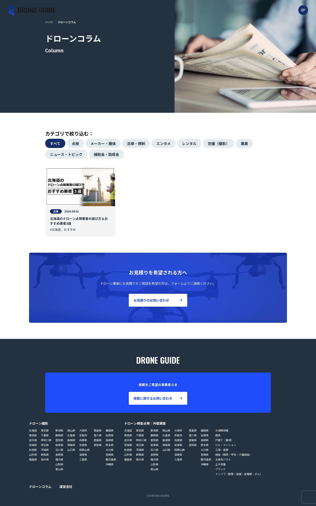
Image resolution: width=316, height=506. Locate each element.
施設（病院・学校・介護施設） (233, 454)
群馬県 (45, 454)
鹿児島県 (111, 459)
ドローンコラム (40, 486)
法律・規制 (136, 143)
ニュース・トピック (66, 154)
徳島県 (98, 430)
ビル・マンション (225, 445)
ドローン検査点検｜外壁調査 (145, 423)
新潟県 (59, 430)
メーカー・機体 (103, 143)
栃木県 (45, 459)
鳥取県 (71, 445)
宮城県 (33, 445)
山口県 (71, 450)
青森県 (33, 435)
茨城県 (45, 450)
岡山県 (71, 430)
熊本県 (109, 445)
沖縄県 (109, 464)
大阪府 (83, 430)
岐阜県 (59, 445)
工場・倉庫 (221, 450)
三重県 (83, 459)
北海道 (33, 430)
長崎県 (109, 440)
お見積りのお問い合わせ (151, 300)
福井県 (59, 459)
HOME (49, 22)
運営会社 (65, 486)
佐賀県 (109, 435)
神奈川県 (46, 440)
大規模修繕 (221, 430)
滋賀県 (83, 454)
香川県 (98, 435)
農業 (244, 143)
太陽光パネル (223, 459)
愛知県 (59, 440)
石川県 (59, 450)
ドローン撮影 (38, 423)
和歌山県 (84, 450)
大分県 (109, 450)
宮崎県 (109, 454)
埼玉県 (45, 445)
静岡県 (59, 435)
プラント (220, 469)
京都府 (83, 435)
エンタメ (163, 143)
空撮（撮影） (219, 143)
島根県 (71, 440)
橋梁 (217, 435)
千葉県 (45, 435)
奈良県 (83, 445)
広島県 (71, 435)
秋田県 (33, 450)
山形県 (33, 454)
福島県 (33, 459)
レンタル (189, 143)
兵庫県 (83, 440)
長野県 (59, 454)
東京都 (45, 430)
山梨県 (59, 464)
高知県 (98, 445)
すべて (55, 143)
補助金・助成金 (106, 154)
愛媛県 (98, 440)
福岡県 (109, 430)
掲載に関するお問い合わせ (153, 398)
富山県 (59, 469)
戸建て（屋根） (224, 440)
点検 (75, 143)
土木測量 (220, 464)
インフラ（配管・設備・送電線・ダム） (238, 474)
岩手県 (33, 440)
